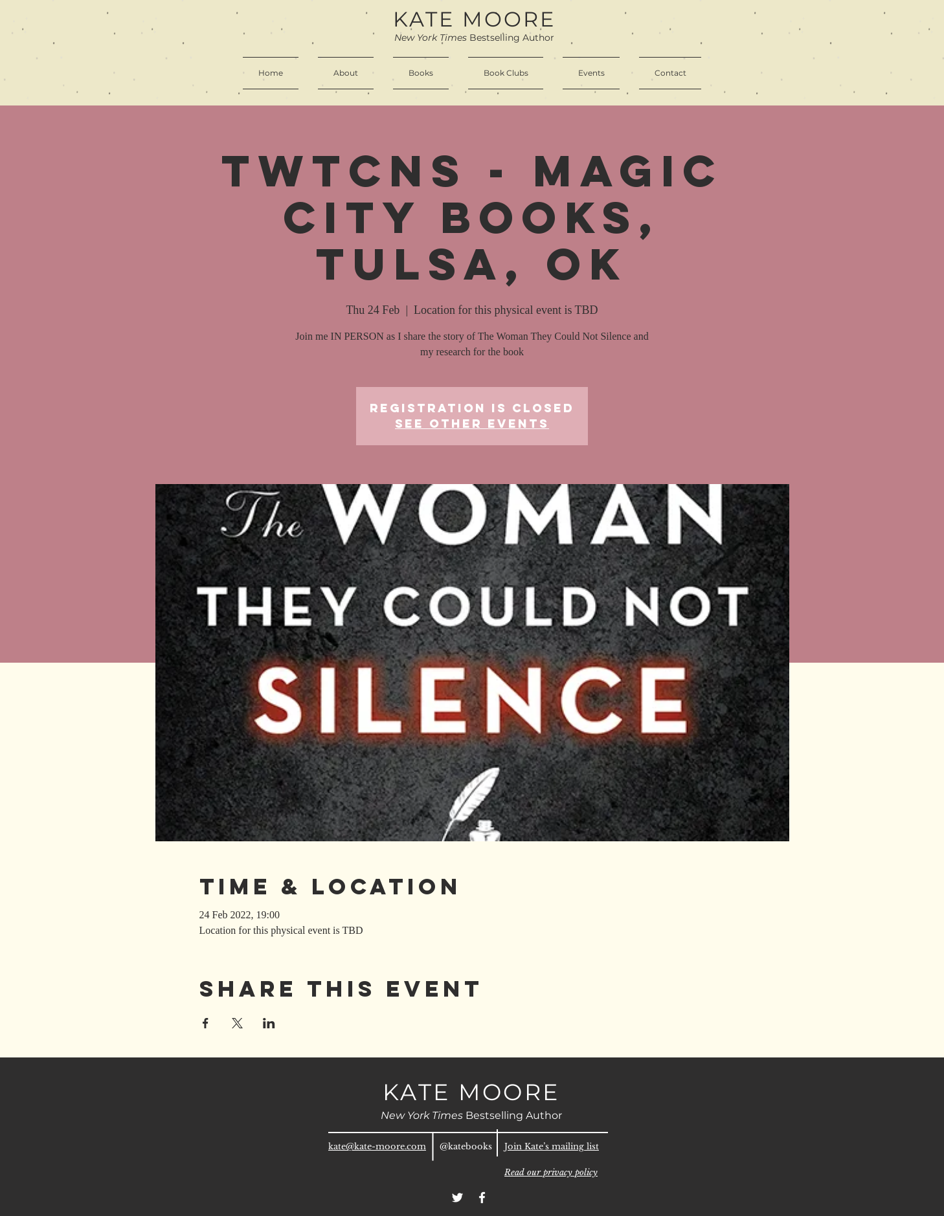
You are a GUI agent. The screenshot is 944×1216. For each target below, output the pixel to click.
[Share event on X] (237, 1023)
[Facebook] (482, 1197)
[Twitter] (457, 1197)
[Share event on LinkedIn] (269, 1023)
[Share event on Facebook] (205, 1023)
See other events (472, 423)
